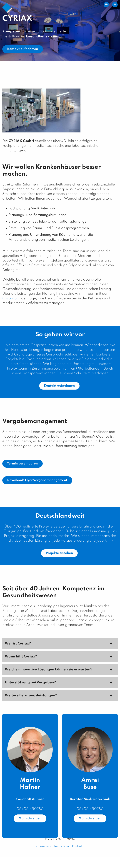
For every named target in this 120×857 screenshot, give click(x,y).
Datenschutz (43, 846)
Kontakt (77, 846)
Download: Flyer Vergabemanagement (37, 480)
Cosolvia (9, 298)
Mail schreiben (30, 818)
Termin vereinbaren (22, 463)
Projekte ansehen (59, 553)
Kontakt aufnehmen (22, 49)
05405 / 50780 (30, 809)
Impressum (61, 846)
